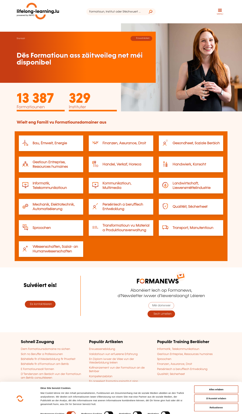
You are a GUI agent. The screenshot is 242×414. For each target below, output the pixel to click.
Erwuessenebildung (102, 349)
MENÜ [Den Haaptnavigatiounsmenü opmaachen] (220, 14)
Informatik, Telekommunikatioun (178, 349)
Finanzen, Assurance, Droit (124, 143)
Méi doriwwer (161, 305)
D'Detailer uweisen (50, 408)
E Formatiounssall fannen (37, 369)
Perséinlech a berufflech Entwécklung (182, 369)
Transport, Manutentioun (193, 228)
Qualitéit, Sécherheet (190, 206)
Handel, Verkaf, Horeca (121, 164)
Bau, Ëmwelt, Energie (50, 143)
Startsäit (21, 38)
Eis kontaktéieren (40, 304)
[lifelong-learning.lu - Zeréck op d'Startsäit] (38, 11)
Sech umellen (161, 313)
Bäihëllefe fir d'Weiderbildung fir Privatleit (48, 359)
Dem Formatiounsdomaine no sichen (45, 349)
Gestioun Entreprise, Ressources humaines (185, 354)
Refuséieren (216, 396)
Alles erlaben (216, 378)
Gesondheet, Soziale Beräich (196, 143)
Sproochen (42, 228)
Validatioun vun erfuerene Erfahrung (113, 354)
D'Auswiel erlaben (216, 387)
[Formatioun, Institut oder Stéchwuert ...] (115, 11)
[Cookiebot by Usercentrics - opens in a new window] (19, 408)
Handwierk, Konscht (189, 164)
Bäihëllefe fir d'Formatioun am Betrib (45, 364)
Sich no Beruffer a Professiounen (42, 354)
